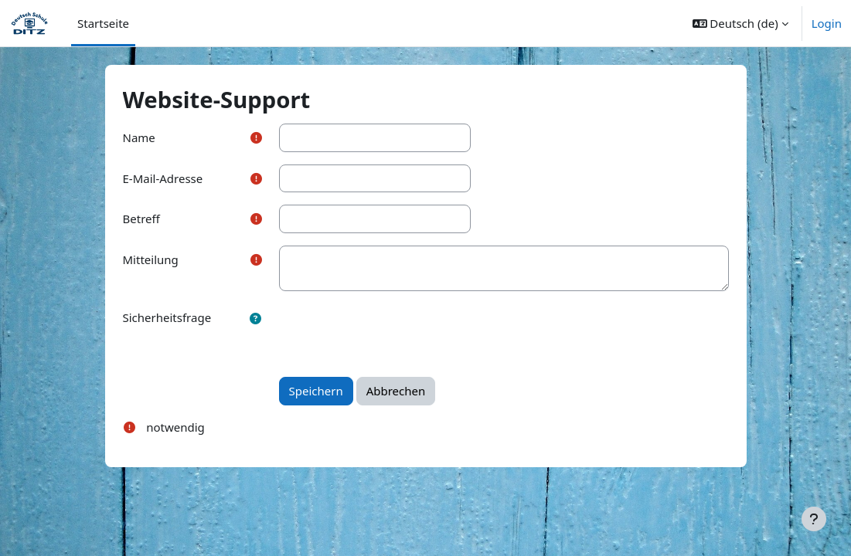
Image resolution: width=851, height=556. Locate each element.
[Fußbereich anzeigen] (814, 519)
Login (827, 23)
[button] (740, 23)
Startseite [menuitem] (103, 23)
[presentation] (396, 333)
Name (139, 137)
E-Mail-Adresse (163, 178)
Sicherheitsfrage (167, 317)
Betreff (141, 218)
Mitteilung (151, 259)
